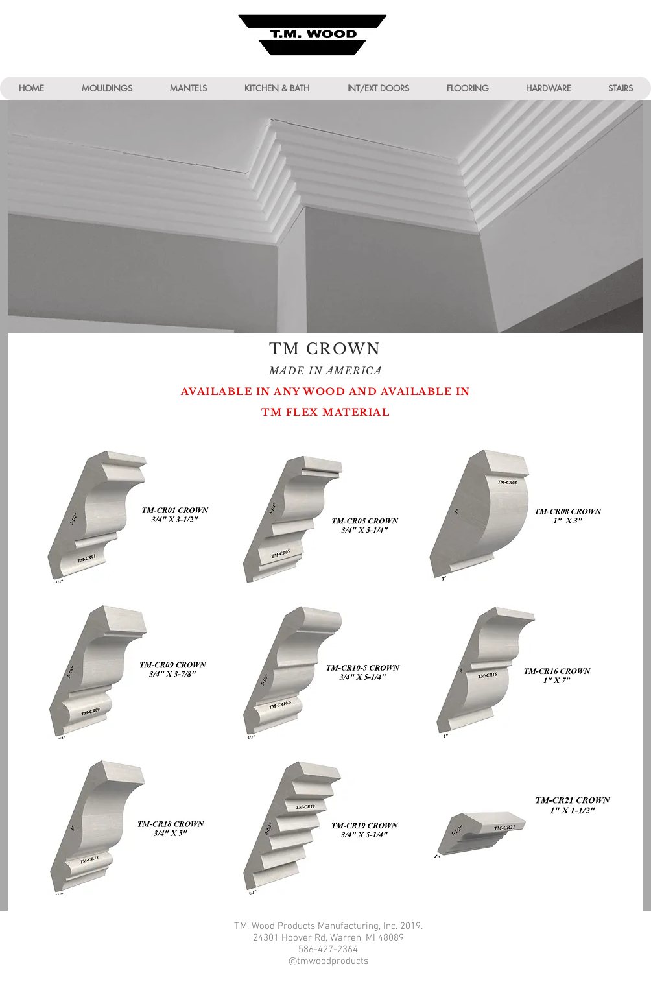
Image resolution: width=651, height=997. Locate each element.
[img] (131, 510)
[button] (106, 88)
